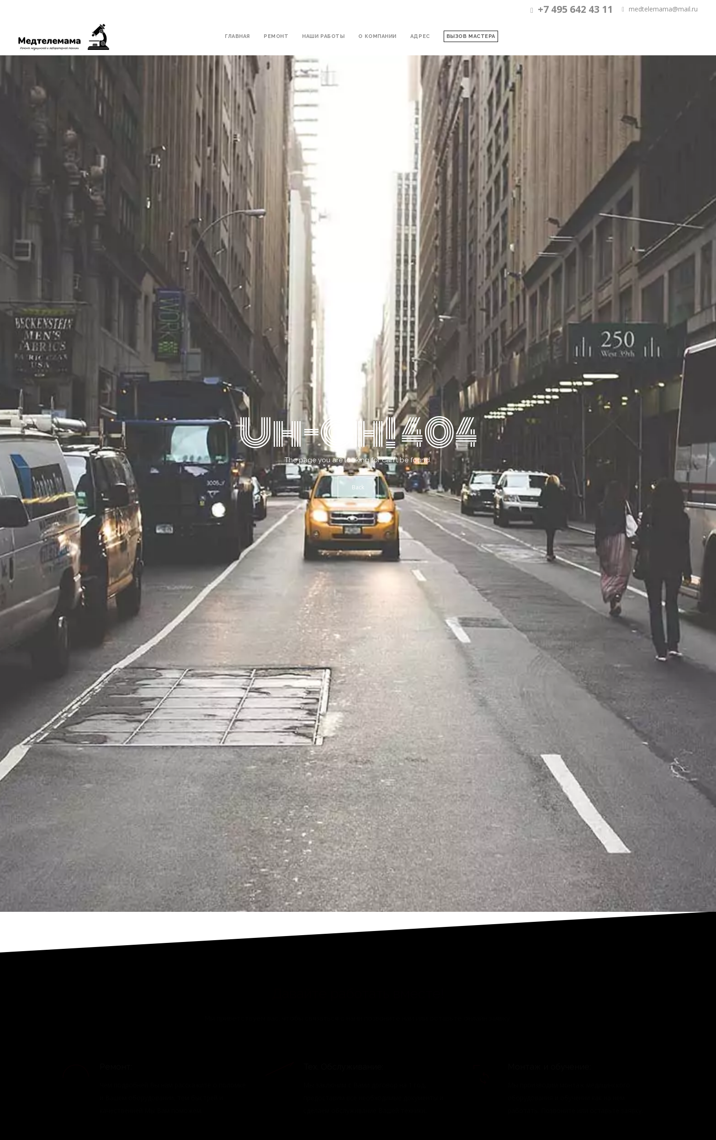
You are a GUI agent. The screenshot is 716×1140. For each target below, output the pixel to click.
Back (358, 487)
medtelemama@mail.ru (660, 9)
